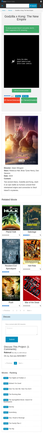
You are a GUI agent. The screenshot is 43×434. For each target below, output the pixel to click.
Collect (25, 96)
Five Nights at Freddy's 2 (14, 378)
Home (3, 10)
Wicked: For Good (12, 383)
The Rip (8, 429)
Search (33, 6)
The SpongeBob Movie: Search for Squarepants (17, 401)
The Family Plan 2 (12, 423)
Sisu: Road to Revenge (14, 418)
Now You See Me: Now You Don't (17, 389)
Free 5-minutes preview (21, 90)
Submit (12, 339)
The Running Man (12, 394)
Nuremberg (9, 412)
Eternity (8, 407)
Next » (29, 310)
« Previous (6, 310)
